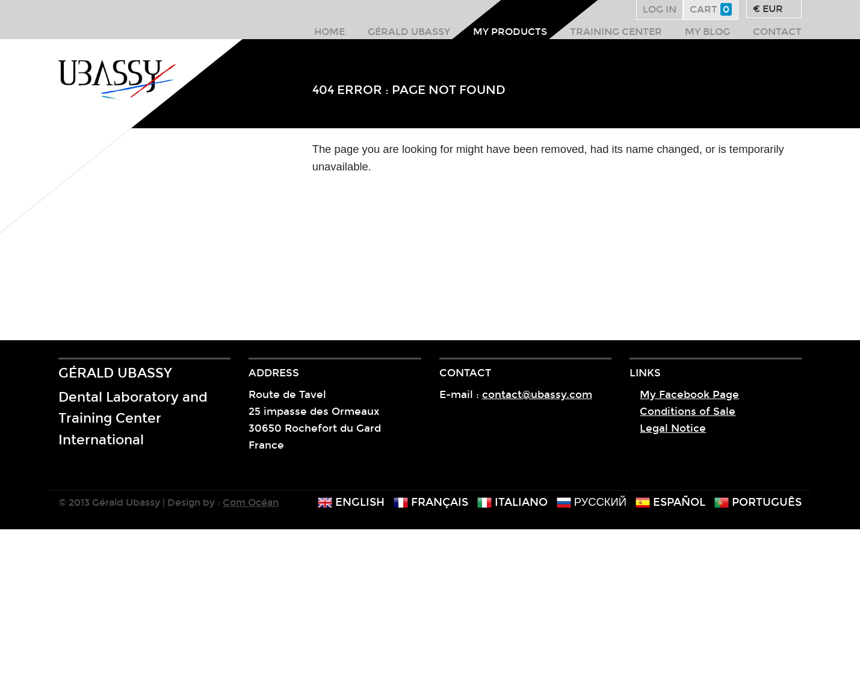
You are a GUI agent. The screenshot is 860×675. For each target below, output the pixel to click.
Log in (659, 9)
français (431, 502)
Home (329, 31)
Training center (616, 31)
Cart (711, 9)
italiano (512, 502)
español (670, 502)
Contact (777, 31)
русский (591, 502)
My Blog (707, 31)
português (758, 502)
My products (510, 31)
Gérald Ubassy (409, 31)
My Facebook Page (689, 394)
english (351, 502)
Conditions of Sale (687, 411)
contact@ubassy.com (537, 394)
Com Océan (251, 502)
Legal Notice (673, 428)
